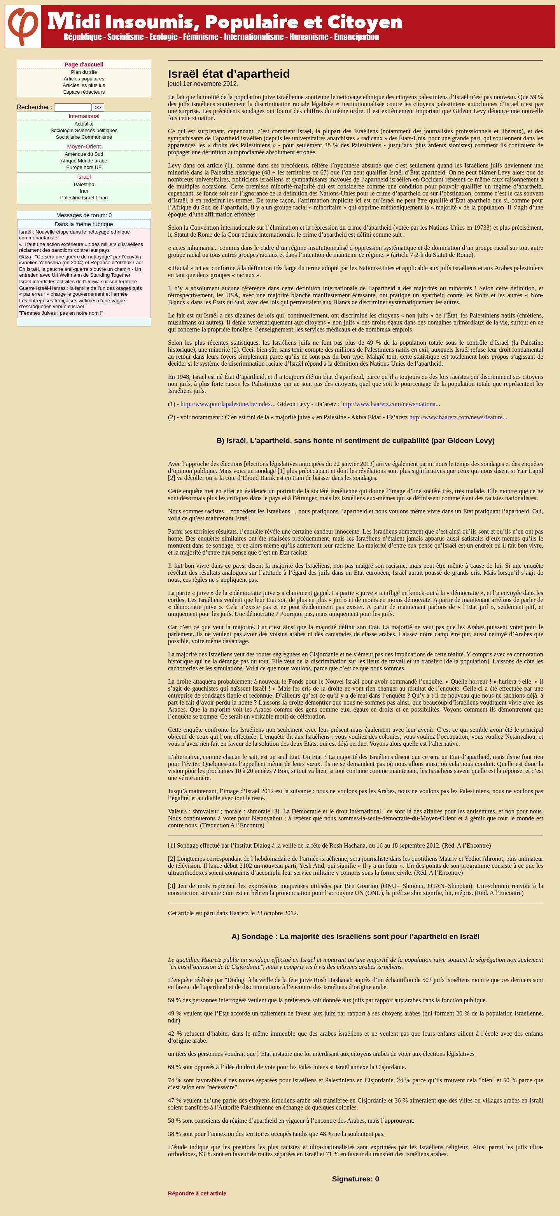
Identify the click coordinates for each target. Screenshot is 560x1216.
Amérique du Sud (84, 154)
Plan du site (84, 72)
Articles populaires (84, 79)
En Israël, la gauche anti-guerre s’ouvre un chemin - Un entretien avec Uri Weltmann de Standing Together (80, 272)
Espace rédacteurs (84, 92)
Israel (84, 177)
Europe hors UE (84, 167)
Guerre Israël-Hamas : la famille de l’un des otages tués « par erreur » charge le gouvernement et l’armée (80, 291)
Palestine (84, 184)
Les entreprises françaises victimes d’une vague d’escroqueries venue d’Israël (72, 303)
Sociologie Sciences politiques (84, 130)
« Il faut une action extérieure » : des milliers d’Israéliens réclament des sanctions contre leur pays (81, 247)
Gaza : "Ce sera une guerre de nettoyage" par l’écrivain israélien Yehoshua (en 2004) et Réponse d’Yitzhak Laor (81, 259)
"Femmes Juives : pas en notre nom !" (61, 313)
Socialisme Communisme (84, 137)
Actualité (83, 124)
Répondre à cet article (197, 1193)
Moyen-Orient (84, 146)
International (83, 116)
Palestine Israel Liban (84, 198)
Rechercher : (34, 107)
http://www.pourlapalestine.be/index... (228, 404)
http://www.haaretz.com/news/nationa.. (389, 404)
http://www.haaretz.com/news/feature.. (458, 417)
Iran (84, 191)
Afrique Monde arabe (84, 161)
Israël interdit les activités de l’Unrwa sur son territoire (78, 281)
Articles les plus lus (84, 85)
